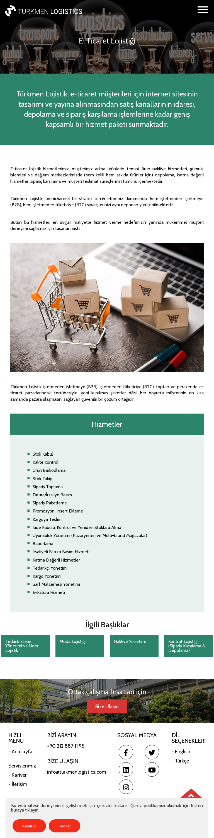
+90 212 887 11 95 (65, 746)
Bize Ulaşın (107, 706)
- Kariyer (17, 775)
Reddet (64, 826)
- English (181, 751)
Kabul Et (29, 826)
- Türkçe (180, 760)
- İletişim (17, 784)
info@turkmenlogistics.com (76, 771)
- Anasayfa (20, 751)
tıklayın (31, 810)
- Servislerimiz (22, 763)
